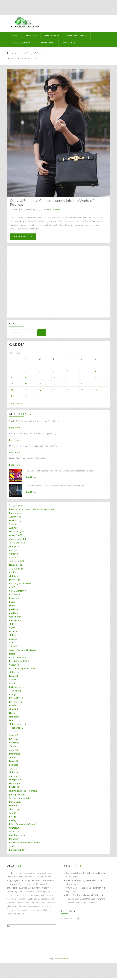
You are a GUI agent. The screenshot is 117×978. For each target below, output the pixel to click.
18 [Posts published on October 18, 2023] (40, 383)
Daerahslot (14, 754)
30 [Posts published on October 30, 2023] (12, 396)
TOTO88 (13, 731)
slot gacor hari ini (17, 724)
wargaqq (13, 554)
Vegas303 (14, 665)
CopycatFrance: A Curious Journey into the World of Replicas (51, 202)
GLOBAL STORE (47, 43)
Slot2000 (13, 524)
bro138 (12, 817)
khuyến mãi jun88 (17, 531)
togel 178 (13, 735)
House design (15, 565)
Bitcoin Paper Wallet (19, 661)
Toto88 (12, 746)
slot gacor (14, 546)
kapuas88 (14, 676)
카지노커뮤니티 (16, 506)
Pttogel (13, 694)
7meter (12, 757)
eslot (11, 643)
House (12, 713)
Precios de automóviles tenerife (25, 843)
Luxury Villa (14, 631)
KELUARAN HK (16, 698)
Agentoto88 (15, 517)
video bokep (15, 617)
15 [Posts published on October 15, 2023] (95, 377)
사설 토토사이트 (16, 568)
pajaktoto (14, 609)
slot (11, 624)
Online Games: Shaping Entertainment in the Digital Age (86, 890)
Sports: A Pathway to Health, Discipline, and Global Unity (86, 875)
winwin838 (14, 743)
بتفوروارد (13, 768)
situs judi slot (15, 780)
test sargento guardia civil (22, 798)
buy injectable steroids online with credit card (31, 509)
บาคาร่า (12, 628)
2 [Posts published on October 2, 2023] (11, 371)
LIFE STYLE (31, 35)
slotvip (12, 635)
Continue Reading (23, 237)
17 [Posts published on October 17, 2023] (26, 383)
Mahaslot (13, 839)
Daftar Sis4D (15, 802)
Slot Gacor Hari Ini (18, 591)
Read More (14, 428)
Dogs (57, 210)
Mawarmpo (14, 598)
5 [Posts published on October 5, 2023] (53, 371)
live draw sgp (15, 520)
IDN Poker (14, 739)
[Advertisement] (50, 7)
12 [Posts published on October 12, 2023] (54, 377)
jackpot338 (14, 580)
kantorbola (14, 594)
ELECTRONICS (51, 35)
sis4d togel (14, 809)
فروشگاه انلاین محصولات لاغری (22, 650)
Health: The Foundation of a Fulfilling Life (85, 895)
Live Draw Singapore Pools (22, 668)
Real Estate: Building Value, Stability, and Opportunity (84, 882)
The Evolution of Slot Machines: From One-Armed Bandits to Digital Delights (86, 901)
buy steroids (15, 513)
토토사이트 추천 (16, 561)
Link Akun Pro (15, 702)
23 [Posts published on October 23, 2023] (12, 389)
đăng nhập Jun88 (17, 539)
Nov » (19, 403)
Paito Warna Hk (16, 687)
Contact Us (69, 43)
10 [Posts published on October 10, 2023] (26, 377)
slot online (14, 672)
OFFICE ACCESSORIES (21, 43)
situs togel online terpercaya (23, 791)
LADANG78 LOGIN (17, 850)
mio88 (12, 587)
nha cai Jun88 (15, 535)
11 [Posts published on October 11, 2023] (40, 377)
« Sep (12, 403)
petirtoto (13, 765)
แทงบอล (13, 683)
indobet (13, 639)
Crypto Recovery (17, 657)
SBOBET (13, 646)
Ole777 (12, 706)
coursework (15, 691)
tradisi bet (14, 831)
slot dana (13, 576)
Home (14, 35)
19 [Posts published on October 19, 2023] (54, 383)
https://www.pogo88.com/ (22, 824)
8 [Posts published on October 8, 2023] (95, 371)
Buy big (12, 820)
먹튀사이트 (14, 557)
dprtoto (13, 776)
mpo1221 (13, 750)
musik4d (13, 572)
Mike (49, 210)
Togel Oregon (16, 728)
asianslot (13, 550)
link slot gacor (16, 783)
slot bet (13, 806)
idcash (12, 654)
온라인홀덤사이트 (17, 543)
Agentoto (14, 528)
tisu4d (12, 846)
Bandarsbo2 (15, 620)
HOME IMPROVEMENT (76, 35)
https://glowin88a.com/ (21, 583)
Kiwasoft (64, 958)
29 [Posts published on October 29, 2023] (95, 389)
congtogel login (17, 835)
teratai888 (14, 828)
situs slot (13, 709)
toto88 (12, 813)
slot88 (12, 606)
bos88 (12, 602)
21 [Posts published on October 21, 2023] (82, 383)
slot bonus (14, 772)
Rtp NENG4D (15, 787)
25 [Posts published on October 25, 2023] (40, 389)
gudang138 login (17, 794)
